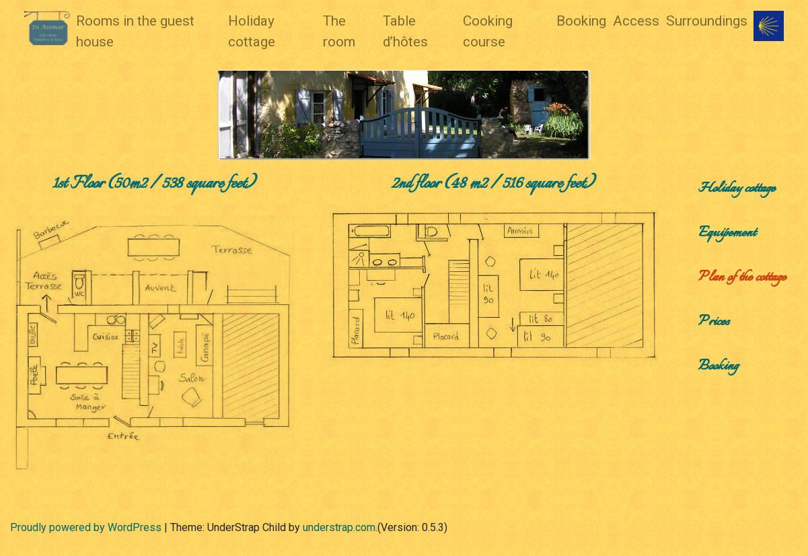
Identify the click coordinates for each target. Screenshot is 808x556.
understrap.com (339, 527)
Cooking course (488, 31)
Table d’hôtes (405, 31)
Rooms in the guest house (135, 31)
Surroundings (706, 21)
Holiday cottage (251, 31)
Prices (713, 322)
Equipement (727, 233)
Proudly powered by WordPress (85, 527)
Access (636, 21)
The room (339, 31)
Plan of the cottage (742, 277)
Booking (581, 21)
